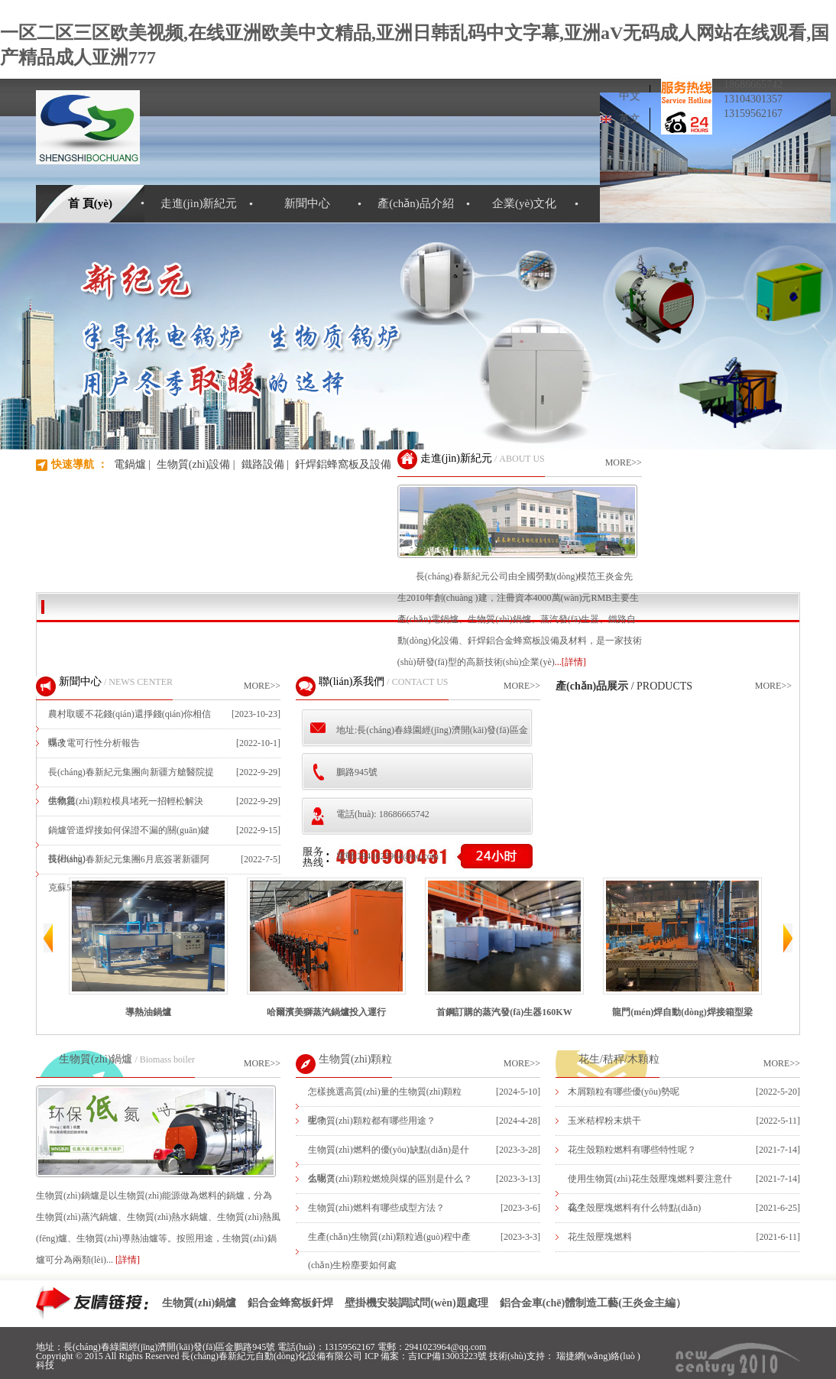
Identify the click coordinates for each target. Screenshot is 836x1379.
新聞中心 (307, 203)
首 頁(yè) (90, 203)
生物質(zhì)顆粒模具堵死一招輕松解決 (125, 801)
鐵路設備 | (265, 464)
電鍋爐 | (132, 464)
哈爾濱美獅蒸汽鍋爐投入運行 (326, 947)
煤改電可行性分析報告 (94, 743)
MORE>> (623, 462)
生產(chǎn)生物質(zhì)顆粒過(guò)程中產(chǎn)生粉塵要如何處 (389, 1250)
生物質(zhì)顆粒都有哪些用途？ (372, 1120)
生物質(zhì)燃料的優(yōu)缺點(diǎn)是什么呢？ (388, 1163)
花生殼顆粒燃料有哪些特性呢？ (632, 1149)
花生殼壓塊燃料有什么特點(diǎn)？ (634, 1207)
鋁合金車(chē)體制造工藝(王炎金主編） (593, 1303)
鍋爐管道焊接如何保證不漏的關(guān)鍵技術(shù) (128, 844)
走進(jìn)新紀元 (199, 203)
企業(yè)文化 (524, 203)
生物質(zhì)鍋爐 (95, 1059)
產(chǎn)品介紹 (415, 203)
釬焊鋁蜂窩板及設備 (343, 464)
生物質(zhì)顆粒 (355, 1059)
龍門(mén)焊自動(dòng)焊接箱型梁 (682, 947)
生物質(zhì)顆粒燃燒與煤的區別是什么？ (390, 1178)
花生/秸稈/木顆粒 (618, 1059)
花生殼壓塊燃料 (600, 1236)
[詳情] (127, 1259)
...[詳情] (570, 662)
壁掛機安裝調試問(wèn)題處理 (416, 1303)
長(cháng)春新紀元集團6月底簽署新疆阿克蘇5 (128, 873)
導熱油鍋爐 (148, 947)
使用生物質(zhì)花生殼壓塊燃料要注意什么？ (650, 1192)
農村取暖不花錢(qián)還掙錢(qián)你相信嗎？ (129, 728)
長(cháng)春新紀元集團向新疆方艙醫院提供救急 (131, 786)
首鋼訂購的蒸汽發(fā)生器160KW (504, 947)
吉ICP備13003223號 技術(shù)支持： (482, 1356)
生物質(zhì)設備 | (196, 464)
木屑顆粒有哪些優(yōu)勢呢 (623, 1091)
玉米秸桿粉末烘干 (604, 1120)
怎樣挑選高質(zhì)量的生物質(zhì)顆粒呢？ (385, 1105)
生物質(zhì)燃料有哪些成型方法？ (376, 1207)
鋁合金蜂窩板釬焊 (290, 1303)
